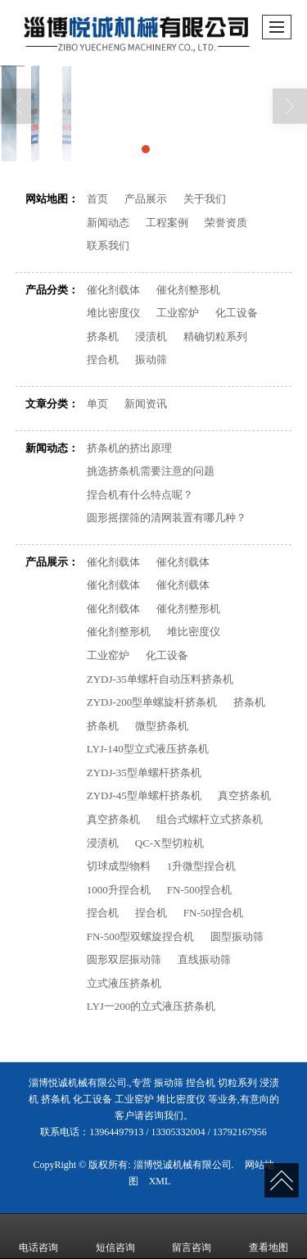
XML (160, 1181)
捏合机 (103, 359)
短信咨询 (115, 1236)
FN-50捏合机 (213, 913)
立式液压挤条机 (124, 983)
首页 (97, 199)
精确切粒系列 (215, 336)
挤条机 (103, 336)
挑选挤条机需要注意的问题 (150, 471)
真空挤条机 (244, 795)
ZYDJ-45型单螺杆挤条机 (144, 795)
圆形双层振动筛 (124, 959)
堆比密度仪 (113, 313)
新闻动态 (108, 222)
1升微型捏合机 (202, 866)
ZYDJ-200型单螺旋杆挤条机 (152, 702)
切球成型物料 (119, 866)
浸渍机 (151, 336)
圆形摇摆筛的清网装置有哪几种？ (166, 517)
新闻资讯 (145, 404)
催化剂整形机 (188, 290)
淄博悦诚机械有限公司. (183, 1164)
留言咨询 (191, 1236)
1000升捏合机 (119, 890)
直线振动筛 (204, 959)
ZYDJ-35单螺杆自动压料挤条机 (160, 679)
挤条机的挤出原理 (129, 448)
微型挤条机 (161, 726)
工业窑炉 (177, 313)
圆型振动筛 (237, 936)
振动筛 (151, 359)
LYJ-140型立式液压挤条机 (148, 749)
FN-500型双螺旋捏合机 (140, 936)
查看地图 (268, 1236)
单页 (97, 404)
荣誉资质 (226, 222)
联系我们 (108, 245)
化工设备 (236, 313)
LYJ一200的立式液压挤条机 (151, 1006)
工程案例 (167, 222)
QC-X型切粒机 (169, 843)
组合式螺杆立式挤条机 (209, 819)
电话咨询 (38, 1236)
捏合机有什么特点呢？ (140, 495)
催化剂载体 (113, 290)
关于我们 (204, 199)
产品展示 (145, 199)
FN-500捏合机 (199, 890)
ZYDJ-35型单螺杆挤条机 (144, 772)
